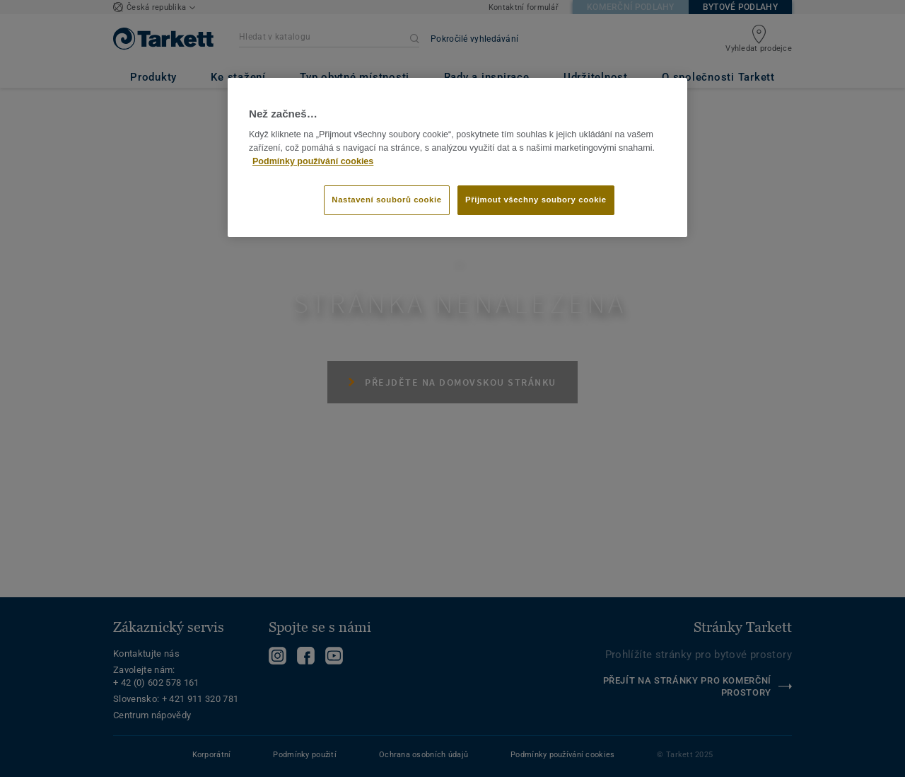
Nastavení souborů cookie (386, 199)
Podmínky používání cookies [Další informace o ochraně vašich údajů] (312, 161)
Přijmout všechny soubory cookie (536, 199)
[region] (457, 158)
